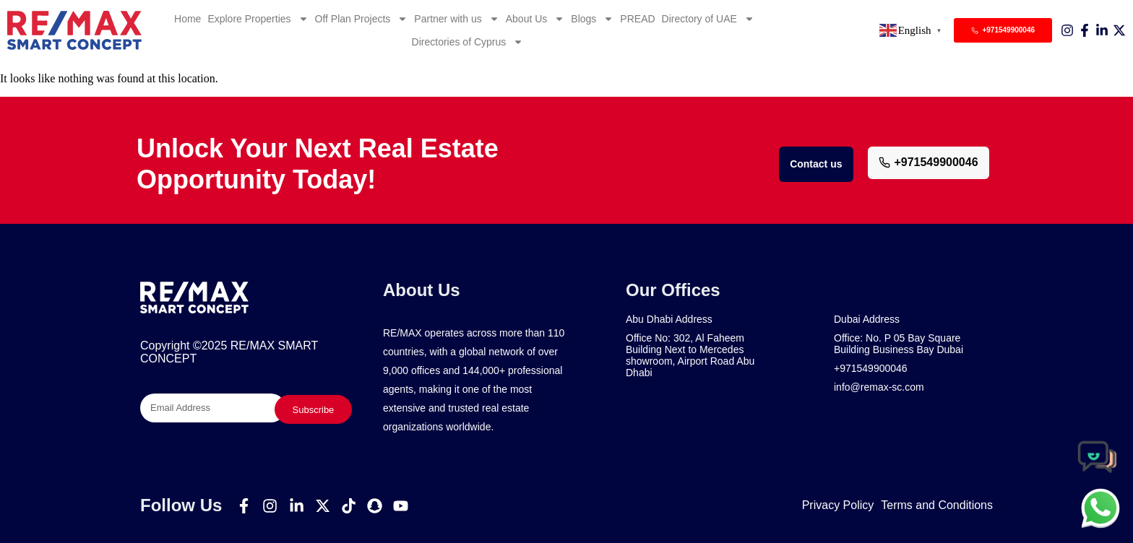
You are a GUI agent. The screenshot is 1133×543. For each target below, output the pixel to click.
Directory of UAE (708, 18)
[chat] (1100, 507)
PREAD (637, 19)
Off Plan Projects (361, 18)
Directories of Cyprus (468, 41)
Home (187, 19)
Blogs (592, 18)
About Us (535, 18)
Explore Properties (257, 18)
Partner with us (456, 18)
